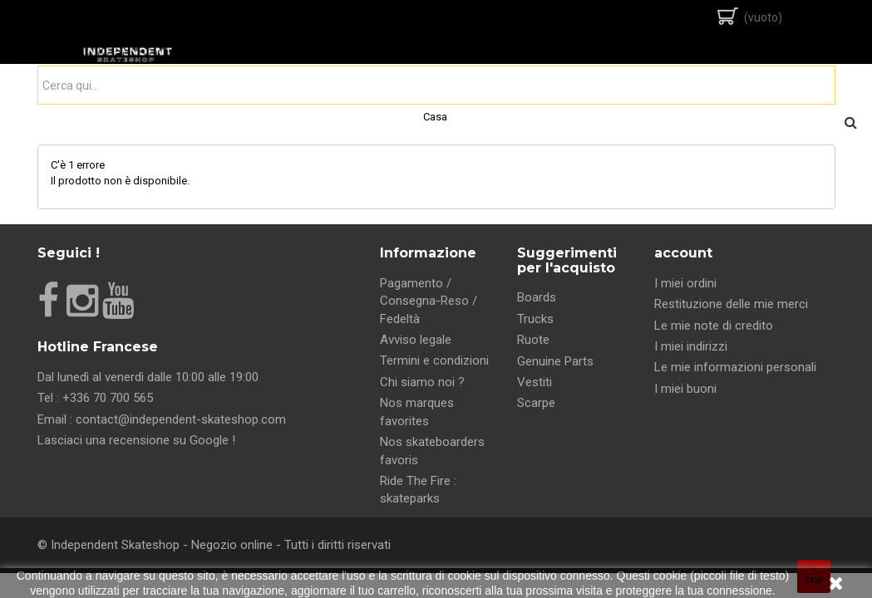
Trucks (535, 318)
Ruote (533, 339)
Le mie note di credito (713, 325)
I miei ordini (685, 283)
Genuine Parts (555, 361)
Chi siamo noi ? (422, 382)
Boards (536, 297)
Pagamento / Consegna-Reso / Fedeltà (428, 301)
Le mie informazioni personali (735, 367)
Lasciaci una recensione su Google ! (136, 440)
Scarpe (536, 402)
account (683, 253)
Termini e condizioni (434, 360)
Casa (435, 116)
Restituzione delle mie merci (731, 304)
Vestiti (534, 382)
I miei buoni (685, 388)
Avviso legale (415, 339)
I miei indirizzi (690, 346)
